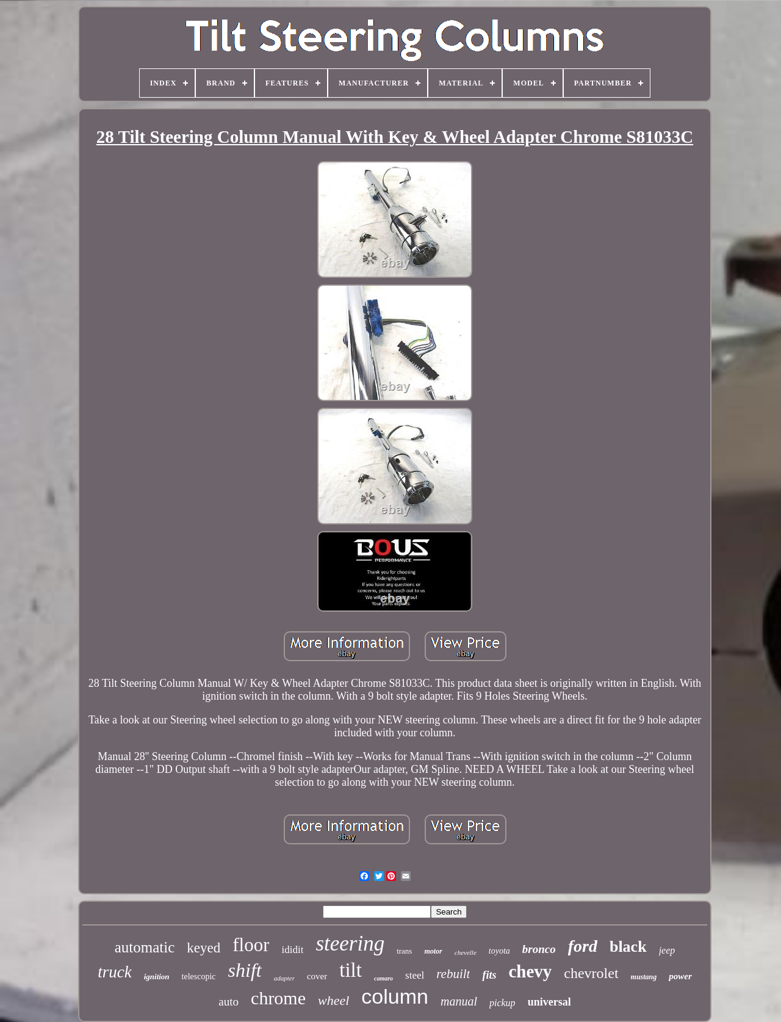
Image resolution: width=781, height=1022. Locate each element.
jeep (667, 950)
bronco (539, 949)
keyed (203, 947)
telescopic (199, 976)
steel (414, 975)
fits (489, 975)
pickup (502, 1003)
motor (433, 951)
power (680, 976)
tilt (350, 970)
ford (582, 946)
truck (114, 972)
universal (549, 1002)
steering (349, 943)
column (394, 996)
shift (245, 970)
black (628, 946)
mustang (644, 977)
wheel (333, 1000)
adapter (284, 978)
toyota (499, 950)
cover (317, 976)
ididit (292, 949)
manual (459, 1001)
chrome (278, 998)
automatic (145, 947)
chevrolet (591, 973)
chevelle (466, 952)
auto (228, 1001)
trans (404, 950)
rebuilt (453, 973)
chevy (530, 971)
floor (250, 944)
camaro (383, 978)
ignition (157, 976)
